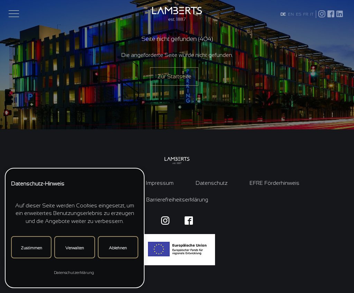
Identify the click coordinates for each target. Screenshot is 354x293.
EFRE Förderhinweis (274, 183)
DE (283, 14)
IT (312, 14)
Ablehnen (118, 247)
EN (291, 14)
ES (298, 14)
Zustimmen (31, 247)
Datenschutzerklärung (74, 272)
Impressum (160, 183)
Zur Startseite (174, 76)
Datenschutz (211, 183)
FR (305, 14)
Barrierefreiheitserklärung (177, 199)
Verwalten (74, 247)
